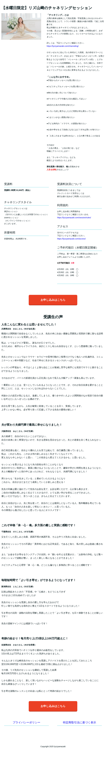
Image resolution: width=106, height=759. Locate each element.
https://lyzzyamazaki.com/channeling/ (63, 46)
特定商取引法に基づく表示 (79, 722)
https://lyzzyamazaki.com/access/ (71, 239)
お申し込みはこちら (53, 299)
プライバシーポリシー (26, 722)
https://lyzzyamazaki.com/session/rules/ (74, 217)
